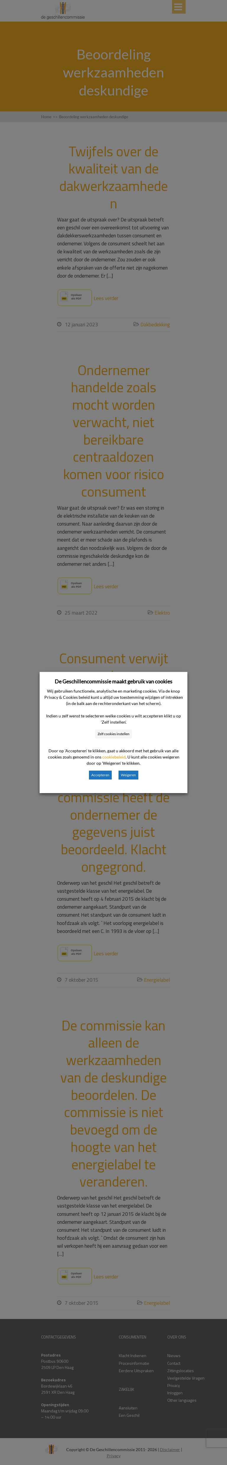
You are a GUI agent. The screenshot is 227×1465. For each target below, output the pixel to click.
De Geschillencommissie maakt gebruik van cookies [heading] (113, 681)
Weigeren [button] (128, 775)
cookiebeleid (114, 756)
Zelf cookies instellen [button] (113, 734)
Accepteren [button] (100, 775)
